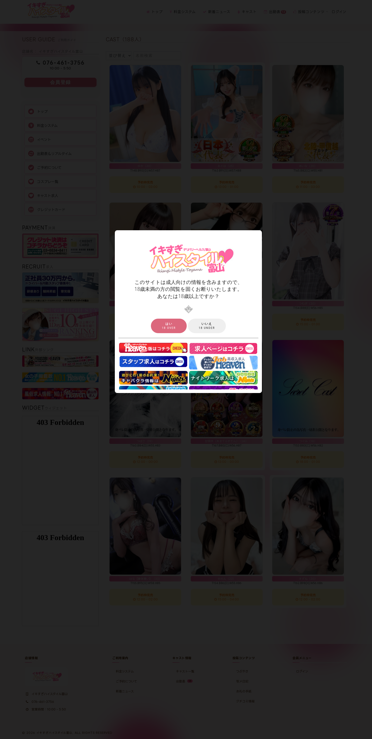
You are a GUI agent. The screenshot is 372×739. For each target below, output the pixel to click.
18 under (207, 326)
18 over (169, 326)
